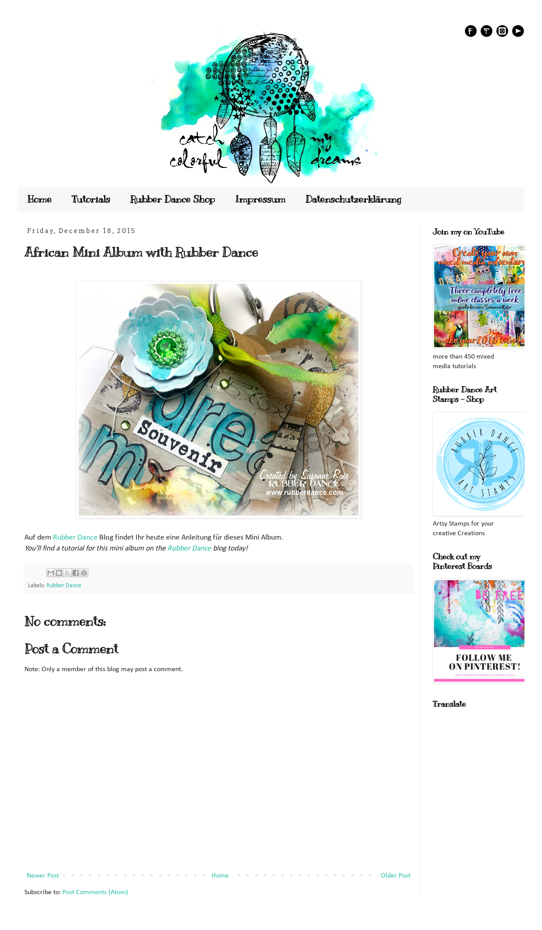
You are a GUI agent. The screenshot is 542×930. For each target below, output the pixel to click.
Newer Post (43, 875)
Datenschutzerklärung (353, 199)
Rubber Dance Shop (172, 199)
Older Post (395, 875)
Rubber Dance (75, 537)
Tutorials (91, 199)
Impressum (260, 199)
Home (40, 199)
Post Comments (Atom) (95, 892)
